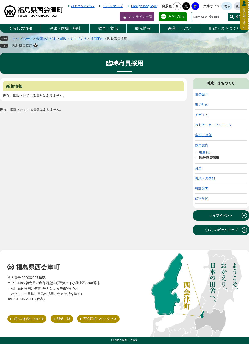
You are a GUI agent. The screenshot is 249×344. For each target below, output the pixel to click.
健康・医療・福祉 (65, 28)
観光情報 (143, 28)
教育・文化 (108, 28)
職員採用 (205, 152)
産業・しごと (180, 28)
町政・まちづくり (224, 28)
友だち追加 (176, 16)
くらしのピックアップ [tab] (225, 230)
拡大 (239, 6)
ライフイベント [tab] (228, 215)
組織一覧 (63, 319)
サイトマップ (113, 6)
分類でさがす (46, 38)
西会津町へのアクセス (100, 319)
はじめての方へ (82, 6)
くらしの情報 (20, 28)
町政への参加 (205, 178)
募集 (198, 168)
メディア (201, 114)
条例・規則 (203, 135)
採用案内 (97, 38)
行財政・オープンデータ (213, 125)
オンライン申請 (140, 16)
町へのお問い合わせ (29, 319)
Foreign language (144, 6)
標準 (226, 6)
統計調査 (201, 188)
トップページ (22, 38)
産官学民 (201, 198)
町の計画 (201, 104)
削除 (35, 45)
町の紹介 (201, 94)
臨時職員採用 (22, 45)
